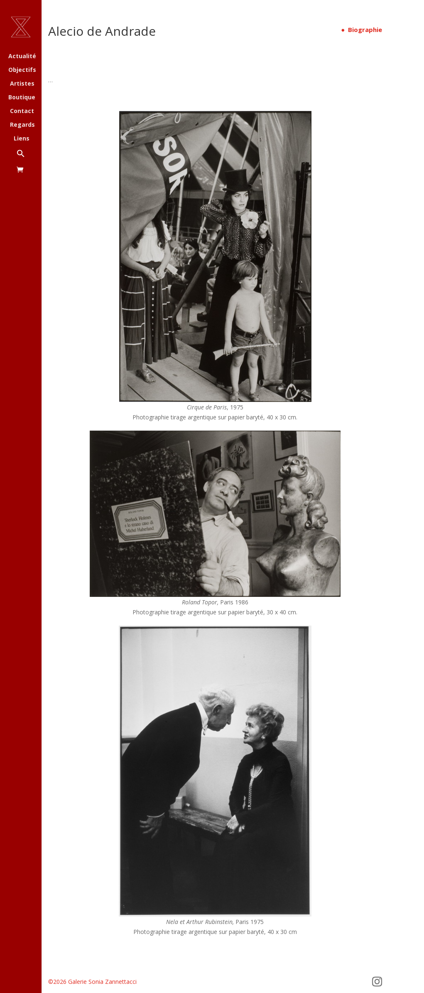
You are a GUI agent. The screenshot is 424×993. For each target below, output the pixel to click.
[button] (29, 157)
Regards (22, 125)
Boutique (21, 97)
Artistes (22, 84)
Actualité (22, 56)
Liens (21, 139)
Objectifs (22, 70)
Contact (22, 111)
